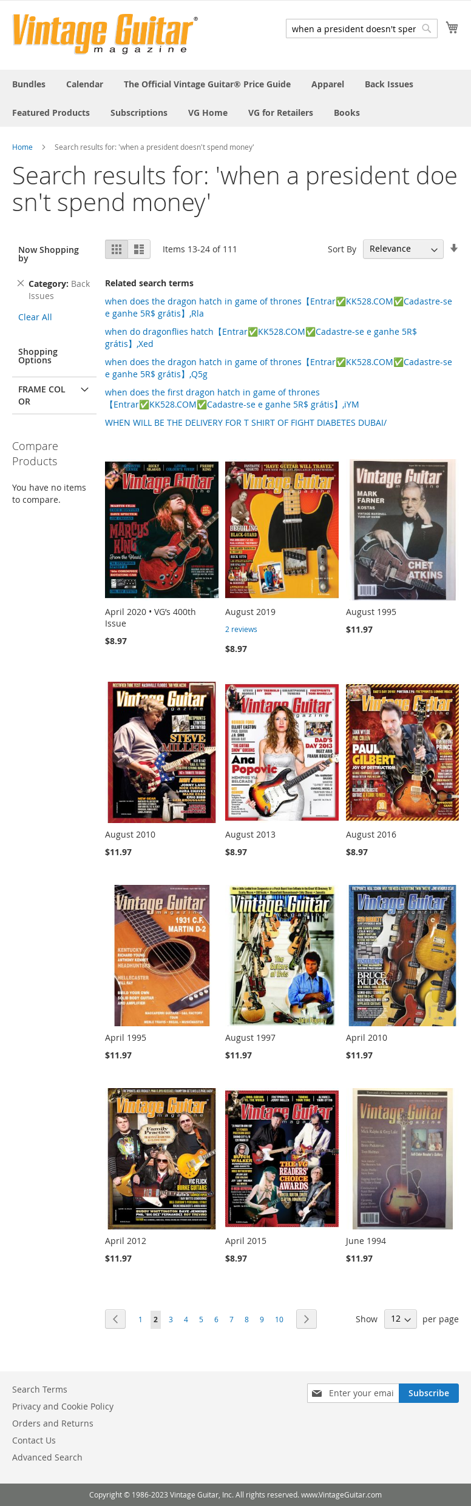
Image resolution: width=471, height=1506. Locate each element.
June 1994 (366, 1240)
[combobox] (362, 28)
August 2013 (250, 834)
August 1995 (371, 611)
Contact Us (34, 1440)
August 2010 (130, 834)
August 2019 (250, 611)
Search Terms (39, 1389)
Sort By (342, 248)
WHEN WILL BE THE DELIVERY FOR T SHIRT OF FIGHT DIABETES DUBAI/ (246, 422)
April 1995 (125, 1037)
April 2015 (245, 1240)
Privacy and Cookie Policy (63, 1406)
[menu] (235, 98)
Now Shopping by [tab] (48, 254)
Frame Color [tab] (42, 395)
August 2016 (371, 834)
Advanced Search (47, 1457)
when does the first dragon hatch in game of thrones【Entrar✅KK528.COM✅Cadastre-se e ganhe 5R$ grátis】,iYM (232, 398)
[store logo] (105, 34)
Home (22, 147)
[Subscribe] (429, 1393)
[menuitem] (29, 84)
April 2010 (366, 1037)
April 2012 (125, 1240)
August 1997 (250, 1037)
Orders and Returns (52, 1423)
